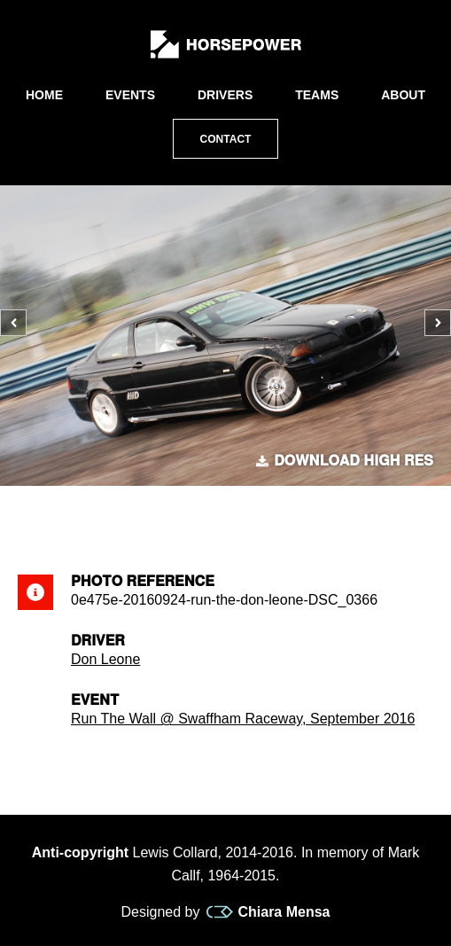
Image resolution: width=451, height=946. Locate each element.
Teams (316, 95)
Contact (226, 139)
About (403, 95)
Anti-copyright (80, 852)
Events (130, 95)
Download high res (344, 461)
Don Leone (105, 659)
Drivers (225, 95)
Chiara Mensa (268, 912)
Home (44, 95)
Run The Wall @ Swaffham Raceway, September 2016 (243, 718)
